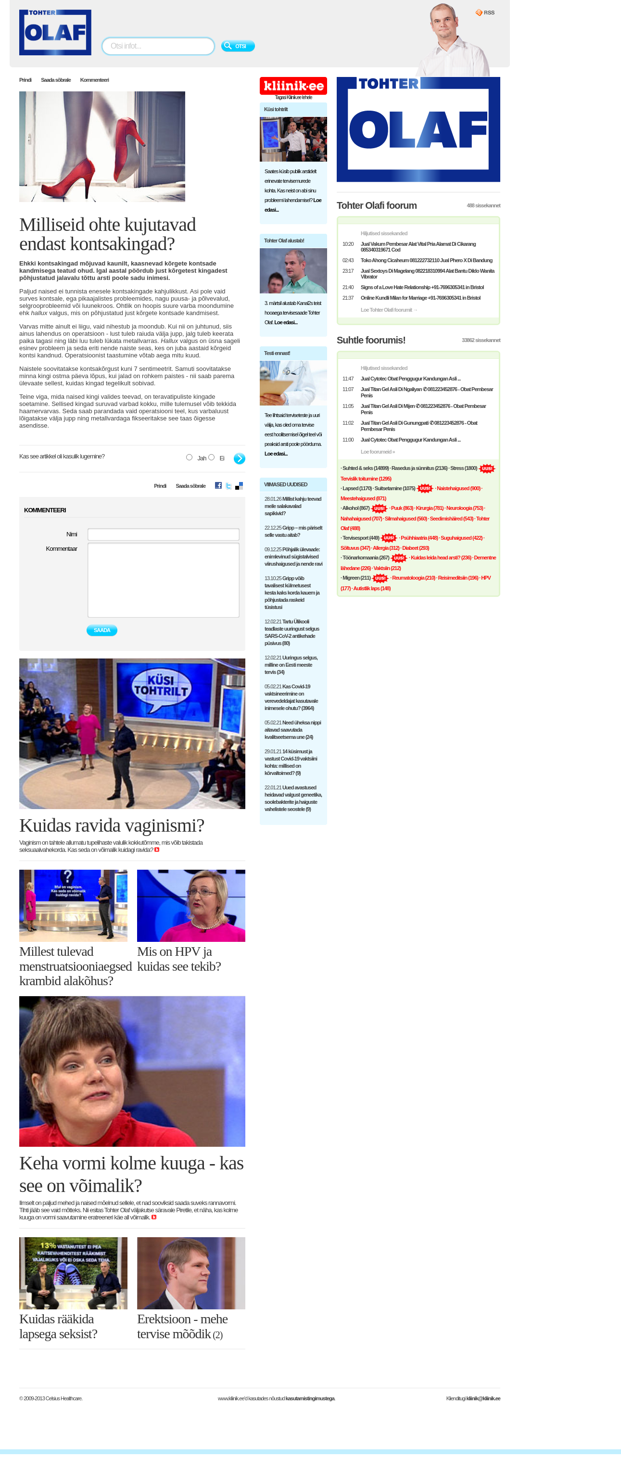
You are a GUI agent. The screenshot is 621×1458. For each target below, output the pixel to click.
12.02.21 (292, 632)
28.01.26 (293, 506)
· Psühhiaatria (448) (418, 538)
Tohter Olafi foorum (377, 205)
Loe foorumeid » (378, 452)
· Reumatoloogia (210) (412, 578)
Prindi (25, 80)
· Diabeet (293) (414, 548)
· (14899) (365, 468)
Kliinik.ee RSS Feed (484, 13)
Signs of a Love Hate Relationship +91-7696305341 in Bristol (422, 287)
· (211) (355, 578)
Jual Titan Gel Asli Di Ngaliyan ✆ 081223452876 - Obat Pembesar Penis (427, 392)
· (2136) (418, 468)
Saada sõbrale (56, 80)
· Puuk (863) (401, 508)
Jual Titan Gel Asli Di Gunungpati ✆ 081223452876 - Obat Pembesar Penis (419, 426)
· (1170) (356, 488)
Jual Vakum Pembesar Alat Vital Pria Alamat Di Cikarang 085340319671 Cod (418, 247)
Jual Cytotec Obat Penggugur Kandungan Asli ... (410, 378)
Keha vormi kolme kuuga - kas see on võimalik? (131, 1174)
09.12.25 (293, 556)
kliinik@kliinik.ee (483, 1398)
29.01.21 (291, 762)
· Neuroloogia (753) (463, 508)
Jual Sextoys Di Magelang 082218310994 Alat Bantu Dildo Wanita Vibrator (427, 273)
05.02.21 (291, 697)
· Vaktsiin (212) (385, 568)
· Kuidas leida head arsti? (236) (440, 557)
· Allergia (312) (385, 548)
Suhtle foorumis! (371, 340)
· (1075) (394, 488)
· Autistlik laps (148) (371, 588)
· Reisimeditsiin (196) (457, 578)
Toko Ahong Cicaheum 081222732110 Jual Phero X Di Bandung (426, 260)
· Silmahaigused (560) (405, 518)
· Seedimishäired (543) (450, 518)
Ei (216, 458)
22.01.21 (293, 798)
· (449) (360, 538)
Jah (196, 458)
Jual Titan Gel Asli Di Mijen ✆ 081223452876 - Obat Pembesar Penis (423, 409)
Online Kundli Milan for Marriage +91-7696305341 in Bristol (421, 298)
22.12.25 (293, 531)
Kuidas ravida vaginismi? (111, 825)
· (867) (355, 508)
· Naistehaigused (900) (457, 488)
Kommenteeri (94, 80)
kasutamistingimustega (310, 1398)
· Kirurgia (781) (429, 508)
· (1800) (462, 468)
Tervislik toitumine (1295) (366, 479)
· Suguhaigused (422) (460, 538)
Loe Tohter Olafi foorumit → (389, 310)
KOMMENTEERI (45, 510)
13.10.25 (292, 592)
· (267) (365, 557)
